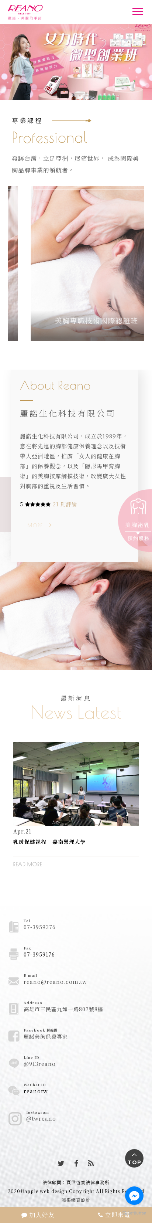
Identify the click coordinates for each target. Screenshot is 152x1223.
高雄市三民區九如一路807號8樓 (63, 1009)
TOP (134, 1162)
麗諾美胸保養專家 (46, 1036)
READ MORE (27, 864)
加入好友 (38, 1214)
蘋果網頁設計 (76, 1200)
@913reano (40, 1063)
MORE (35, 525)
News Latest (76, 712)
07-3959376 (40, 927)
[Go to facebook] (134, 1195)
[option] (76, 810)
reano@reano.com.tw (55, 981)
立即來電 (114, 1214)
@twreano (41, 1118)
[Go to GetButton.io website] (134, 1212)
